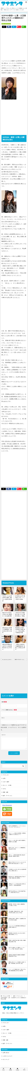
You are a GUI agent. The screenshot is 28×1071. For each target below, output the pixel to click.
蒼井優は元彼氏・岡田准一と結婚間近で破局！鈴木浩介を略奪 (17, 919)
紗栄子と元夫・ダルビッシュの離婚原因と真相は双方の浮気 (17, 848)
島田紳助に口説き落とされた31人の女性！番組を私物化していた (17, 934)
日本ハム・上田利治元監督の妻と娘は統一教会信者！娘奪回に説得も (17, 855)
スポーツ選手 (6, 781)
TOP (6, 996)
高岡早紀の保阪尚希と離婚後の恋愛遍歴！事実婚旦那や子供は (17, 955)
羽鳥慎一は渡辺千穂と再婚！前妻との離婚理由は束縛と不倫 (17, 941)
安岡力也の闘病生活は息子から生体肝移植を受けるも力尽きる (7, 647)
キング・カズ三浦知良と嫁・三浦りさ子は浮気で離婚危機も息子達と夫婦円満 (17, 970)
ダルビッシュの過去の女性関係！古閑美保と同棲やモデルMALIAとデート (17, 834)
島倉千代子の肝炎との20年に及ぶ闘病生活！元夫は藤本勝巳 (7, 614)
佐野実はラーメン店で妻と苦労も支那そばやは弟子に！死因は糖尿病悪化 (17, 884)
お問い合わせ (6, 1052)
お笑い (4, 778)
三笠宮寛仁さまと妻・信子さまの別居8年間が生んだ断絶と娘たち (17, 870)
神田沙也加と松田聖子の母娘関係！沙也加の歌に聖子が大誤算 (7, 630)
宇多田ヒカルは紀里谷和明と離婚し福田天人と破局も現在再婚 (7, 598)
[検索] (13, 766)
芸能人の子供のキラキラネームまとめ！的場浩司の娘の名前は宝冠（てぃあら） (17, 863)
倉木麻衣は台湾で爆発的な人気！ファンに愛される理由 (20, 597)
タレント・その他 (7, 785)
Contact (17, 1069)
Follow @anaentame (7, 805)
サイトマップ (6, 1059)
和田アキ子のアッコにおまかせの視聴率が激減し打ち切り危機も (21, 659)
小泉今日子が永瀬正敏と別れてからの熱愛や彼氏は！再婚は (20, 614)
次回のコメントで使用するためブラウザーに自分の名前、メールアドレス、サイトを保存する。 (14, 727)
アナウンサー (6, 775)
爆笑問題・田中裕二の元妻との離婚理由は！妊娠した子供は (17, 905)
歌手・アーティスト (6, 23)
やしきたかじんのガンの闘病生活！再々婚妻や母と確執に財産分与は (8, 659)
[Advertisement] (14, 44)
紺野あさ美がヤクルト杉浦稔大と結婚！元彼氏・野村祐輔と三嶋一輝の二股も (17, 963)
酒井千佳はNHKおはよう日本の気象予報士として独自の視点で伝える (17, 892)
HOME (10, 1069)
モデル (4, 788)
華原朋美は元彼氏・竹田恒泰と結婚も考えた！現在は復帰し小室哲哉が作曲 (20, 630)
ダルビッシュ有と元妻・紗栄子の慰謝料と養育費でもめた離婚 (17, 841)
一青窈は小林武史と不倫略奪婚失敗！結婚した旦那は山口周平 (20, 647)
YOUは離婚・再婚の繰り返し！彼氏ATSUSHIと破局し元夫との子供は (16, 912)
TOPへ (24, 1069)
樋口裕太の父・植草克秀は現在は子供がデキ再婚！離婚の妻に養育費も (17, 877)
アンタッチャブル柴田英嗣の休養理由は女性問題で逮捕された (17, 926)
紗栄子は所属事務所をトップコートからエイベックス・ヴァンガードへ (17, 826)
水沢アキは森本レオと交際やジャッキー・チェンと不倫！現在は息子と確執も (17, 948)
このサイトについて (7, 1056)
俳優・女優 (5, 792)
